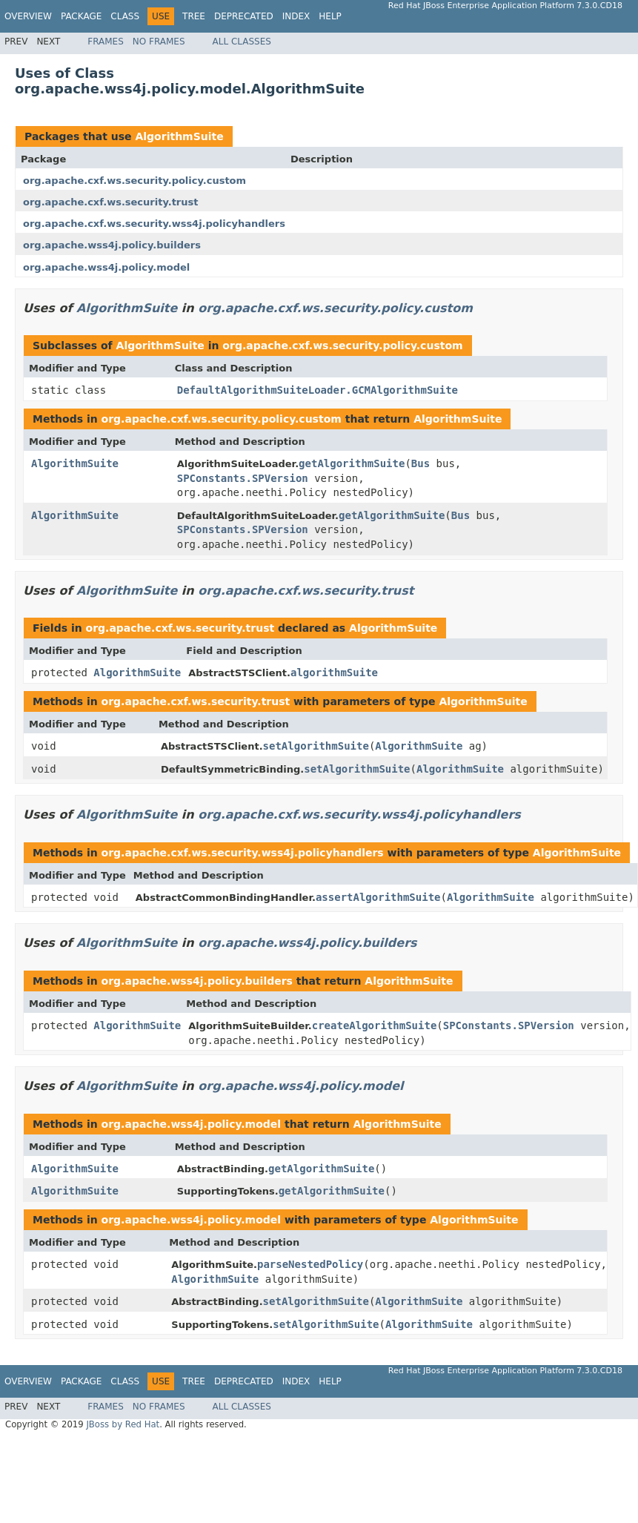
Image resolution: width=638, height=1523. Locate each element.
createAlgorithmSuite (374, 1025)
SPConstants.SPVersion (242, 478)
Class (124, 16)
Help (330, 16)
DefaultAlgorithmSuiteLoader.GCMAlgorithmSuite (317, 390)
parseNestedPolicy (310, 1264)
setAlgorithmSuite (316, 746)
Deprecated (243, 16)
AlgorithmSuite (179, 136)
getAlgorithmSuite (352, 463)
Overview (28, 16)
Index (296, 16)
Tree (193, 16)
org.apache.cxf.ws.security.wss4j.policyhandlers (154, 223)
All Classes (242, 41)
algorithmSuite (334, 672)
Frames (105, 41)
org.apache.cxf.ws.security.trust (110, 202)
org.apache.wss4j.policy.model (106, 267)
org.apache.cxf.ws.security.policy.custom (134, 180)
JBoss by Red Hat (122, 1424)
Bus (420, 463)
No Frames (159, 41)
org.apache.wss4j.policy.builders (112, 245)
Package (81, 16)
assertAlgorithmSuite (378, 897)
